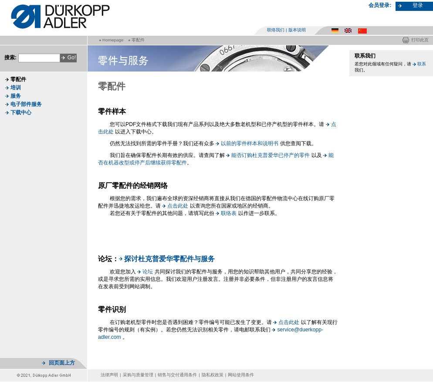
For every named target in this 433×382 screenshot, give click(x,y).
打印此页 (420, 40)
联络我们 (275, 29)
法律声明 (109, 374)
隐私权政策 (212, 374)
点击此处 (177, 206)
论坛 (147, 272)
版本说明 (297, 29)
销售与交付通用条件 (177, 374)
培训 (15, 88)
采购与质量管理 (138, 374)
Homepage (112, 40)
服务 (15, 96)
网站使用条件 (241, 374)
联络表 (229, 213)
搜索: (10, 58)
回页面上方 (62, 363)
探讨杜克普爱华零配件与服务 (169, 259)
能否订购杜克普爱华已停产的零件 (270, 155)
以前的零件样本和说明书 (249, 143)
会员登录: (380, 5)
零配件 (138, 40)
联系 (421, 63)
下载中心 (20, 112)
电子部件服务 (26, 104)
